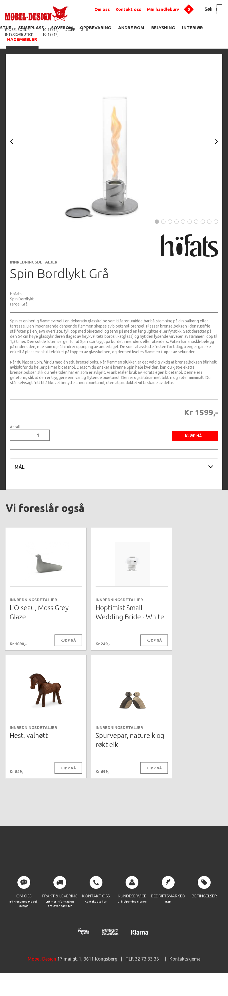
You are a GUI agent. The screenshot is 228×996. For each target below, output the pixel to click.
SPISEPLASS (31, 27)
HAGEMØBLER (22, 39)
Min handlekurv (163, 9)
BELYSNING (163, 27)
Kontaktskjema (185, 978)
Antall (15, 427)
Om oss (102, 9)
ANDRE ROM (131, 27)
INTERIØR (192, 27)
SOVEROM (62, 27)
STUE (5, 27)
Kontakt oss (128, 9)
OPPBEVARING (95, 27)
